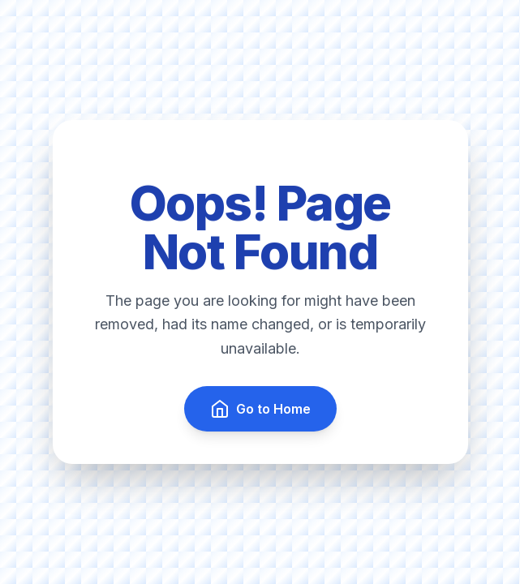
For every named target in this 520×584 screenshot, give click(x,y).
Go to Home (260, 409)
